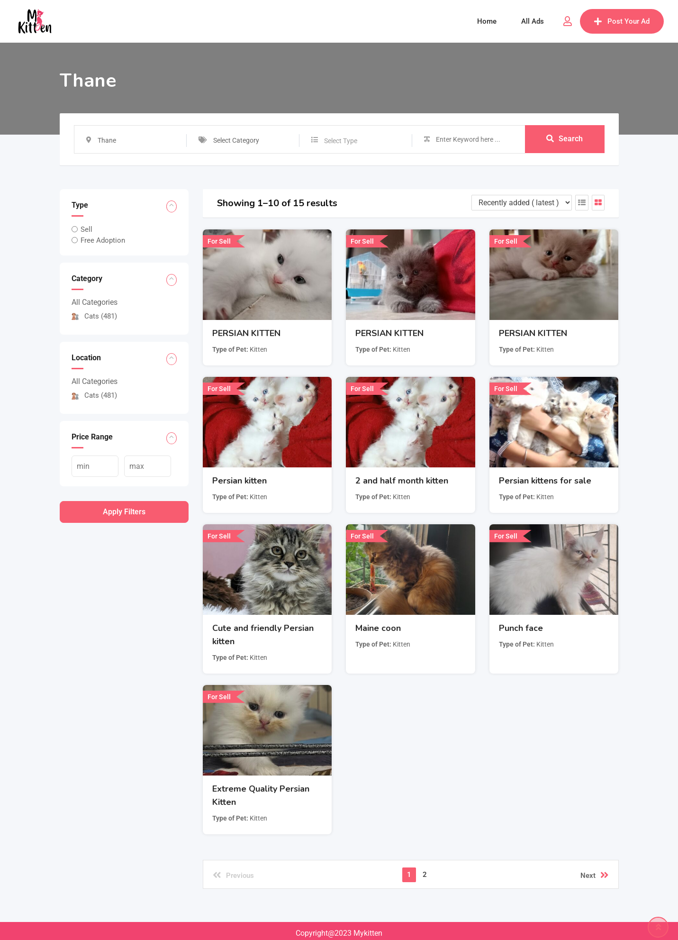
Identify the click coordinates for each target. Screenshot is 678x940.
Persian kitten (239, 480)
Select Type (340, 141)
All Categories (95, 302)
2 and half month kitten (401, 480)
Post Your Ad (622, 21)
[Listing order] (521, 202)
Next (594, 875)
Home (487, 21)
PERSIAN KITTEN (246, 333)
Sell (86, 229)
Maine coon (378, 628)
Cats (94, 316)
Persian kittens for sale (545, 480)
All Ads (532, 21)
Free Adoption (103, 240)
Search (564, 139)
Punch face (521, 628)
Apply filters (124, 511)
